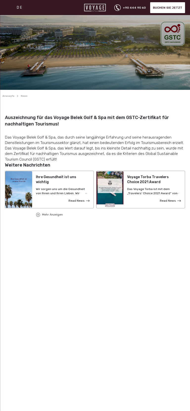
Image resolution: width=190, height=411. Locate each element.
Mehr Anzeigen (52, 214)
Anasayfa (8, 96)
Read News (77, 200)
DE (20, 7)
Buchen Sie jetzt (167, 7)
